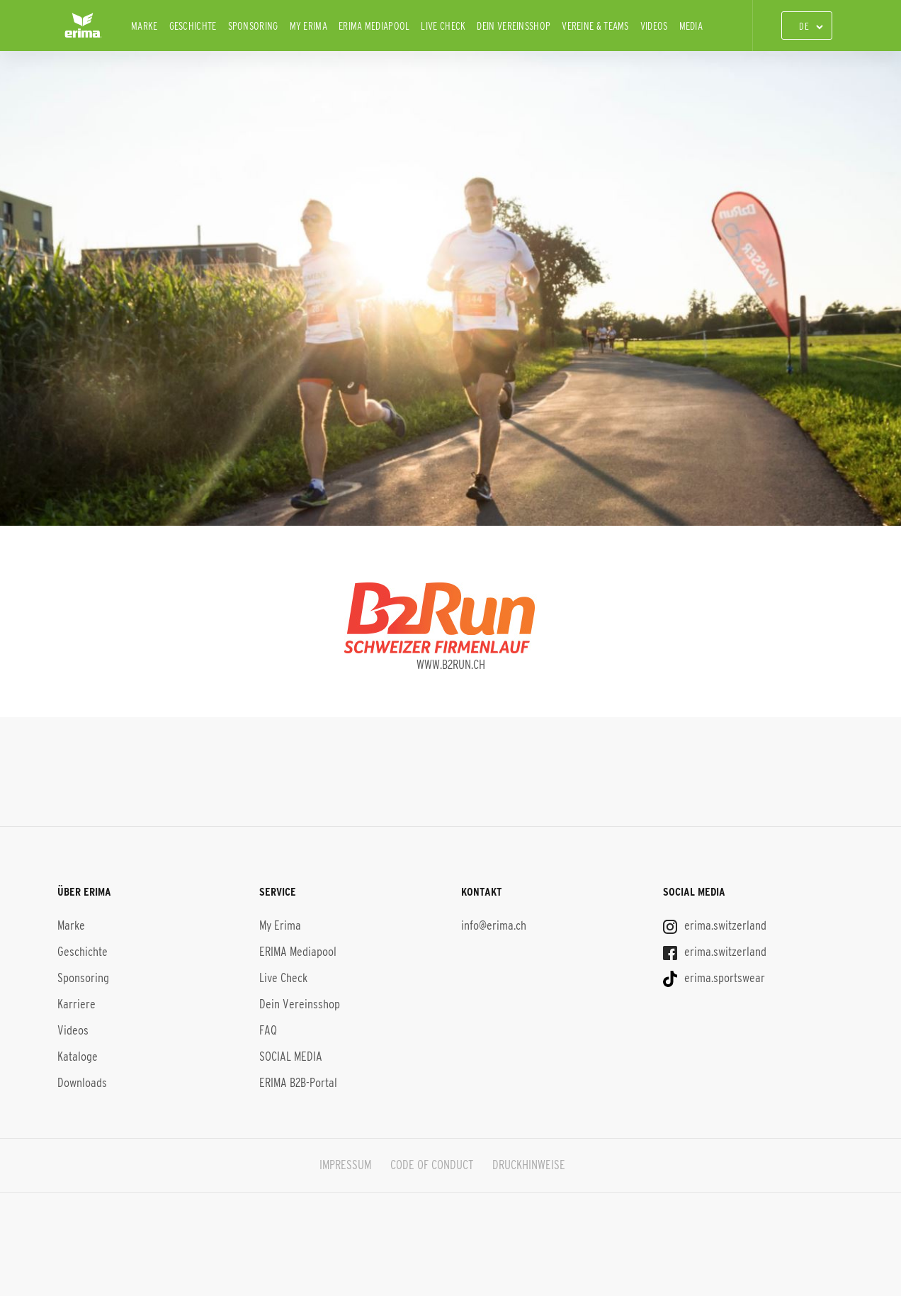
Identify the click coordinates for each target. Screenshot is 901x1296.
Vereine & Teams (595, 26)
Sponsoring (253, 26)
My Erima (308, 26)
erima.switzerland (714, 925)
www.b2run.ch (450, 665)
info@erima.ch (493, 925)
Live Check (443, 26)
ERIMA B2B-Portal (298, 1083)
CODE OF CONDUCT (431, 1165)
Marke (144, 26)
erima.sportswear (714, 978)
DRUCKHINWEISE (528, 1165)
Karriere (76, 1004)
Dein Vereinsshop (513, 26)
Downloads (82, 1083)
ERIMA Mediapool (374, 26)
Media (691, 26)
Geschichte (193, 26)
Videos (654, 26)
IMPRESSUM (345, 1165)
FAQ (268, 1030)
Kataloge (77, 1056)
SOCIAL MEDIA (290, 1056)
